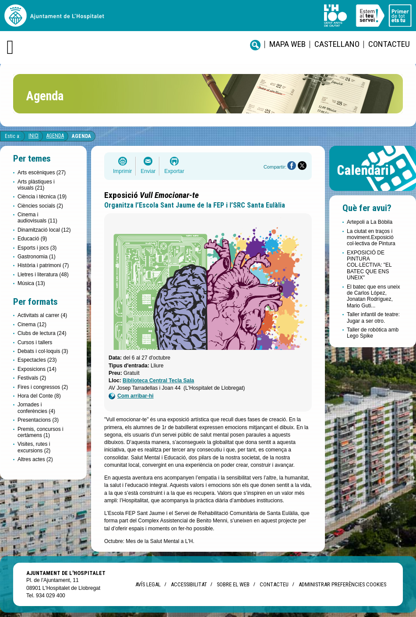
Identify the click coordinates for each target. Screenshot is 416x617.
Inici (33, 136)
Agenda (55, 136)
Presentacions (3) (38, 420)
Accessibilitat (189, 584)
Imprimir (122, 171)
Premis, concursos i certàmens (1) (40, 432)
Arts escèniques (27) (42, 172)
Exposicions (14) (37, 369)
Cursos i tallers (35, 342)
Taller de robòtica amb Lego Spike (372, 333)
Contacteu (389, 44)
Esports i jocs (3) (37, 248)
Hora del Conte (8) (39, 396)
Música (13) (31, 283)
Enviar (148, 171)
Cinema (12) (32, 324)
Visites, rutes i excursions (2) (34, 447)
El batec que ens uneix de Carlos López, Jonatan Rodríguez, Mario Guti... (373, 296)
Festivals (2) (32, 378)
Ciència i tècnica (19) (42, 197)
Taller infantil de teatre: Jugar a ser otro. (373, 317)
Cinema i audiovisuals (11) (37, 218)
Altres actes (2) (35, 459)
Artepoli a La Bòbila (369, 222)
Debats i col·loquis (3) (43, 351)
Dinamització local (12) (44, 230)
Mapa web (287, 44)
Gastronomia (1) (37, 257)
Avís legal (148, 584)
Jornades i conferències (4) (36, 408)
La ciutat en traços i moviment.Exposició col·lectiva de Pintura (371, 237)
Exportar (174, 171)
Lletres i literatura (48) (43, 274)
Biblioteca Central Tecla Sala (158, 380)
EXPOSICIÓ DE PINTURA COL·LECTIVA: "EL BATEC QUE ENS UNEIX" (369, 265)
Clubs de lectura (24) (42, 333)
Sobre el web (233, 584)
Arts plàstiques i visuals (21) (36, 185)
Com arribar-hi (131, 396)
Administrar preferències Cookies (342, 584)
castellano (337, 44)
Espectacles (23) (37, 360)
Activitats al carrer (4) (42, 315)
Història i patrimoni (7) (43, 265)
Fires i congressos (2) (43, 387)
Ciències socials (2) (40, 206)
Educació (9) (32, 239)
